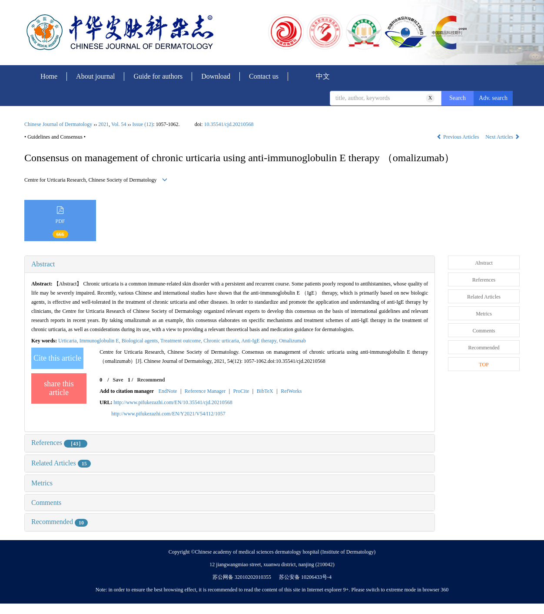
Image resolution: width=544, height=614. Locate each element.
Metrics (42, 483)
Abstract (43, 264)
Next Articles (502, 137)
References (59, 442)
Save (118, 380)
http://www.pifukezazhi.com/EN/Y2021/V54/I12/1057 (168, 414)
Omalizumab (292, 341)
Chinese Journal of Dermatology (58, 124)
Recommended (59, 521)
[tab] (230, 264)
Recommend (151, 380)
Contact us (264, 76)
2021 (103, 124)
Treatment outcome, (181, 341)
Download (215, 76)
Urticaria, (69, 341)
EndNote (168, 391)
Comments (46, 502)
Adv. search (493, 98)
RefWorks (291, 391)
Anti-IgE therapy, (260, 341)
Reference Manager (205, 391)
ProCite (241, 391)
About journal (95, 76)
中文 (323, 76)
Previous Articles (458, 137)
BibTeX (265, 391)
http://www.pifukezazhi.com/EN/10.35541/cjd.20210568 (173, 402)
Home (48, 76)
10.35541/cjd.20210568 (228, 124)
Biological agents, (141, 341)
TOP (483, 365)
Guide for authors (157, 76)
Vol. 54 (118, 124)
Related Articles (61, 463)
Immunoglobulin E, (101, 341)
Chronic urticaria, (222, 341)
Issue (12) (143, 124)
